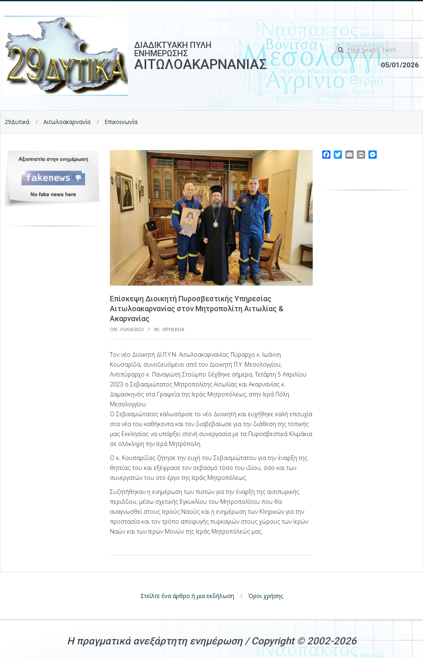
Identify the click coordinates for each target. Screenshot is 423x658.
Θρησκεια (173, 329)
